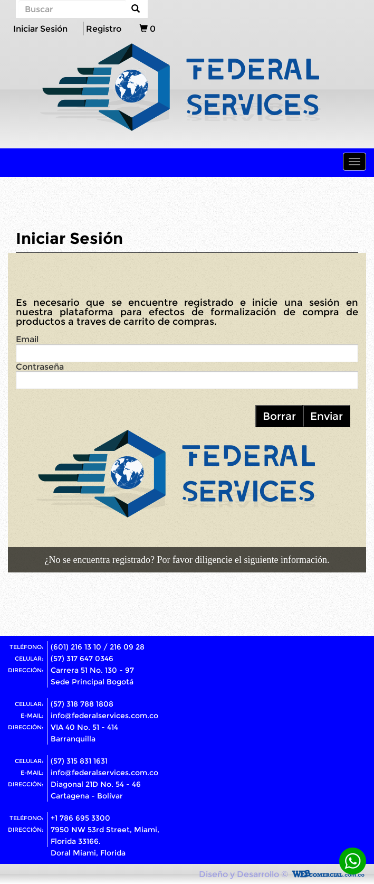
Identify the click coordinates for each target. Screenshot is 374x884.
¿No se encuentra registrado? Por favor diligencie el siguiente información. (187, 559)
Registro (103, 28)
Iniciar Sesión (40, 28)
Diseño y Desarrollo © (243, 874)
